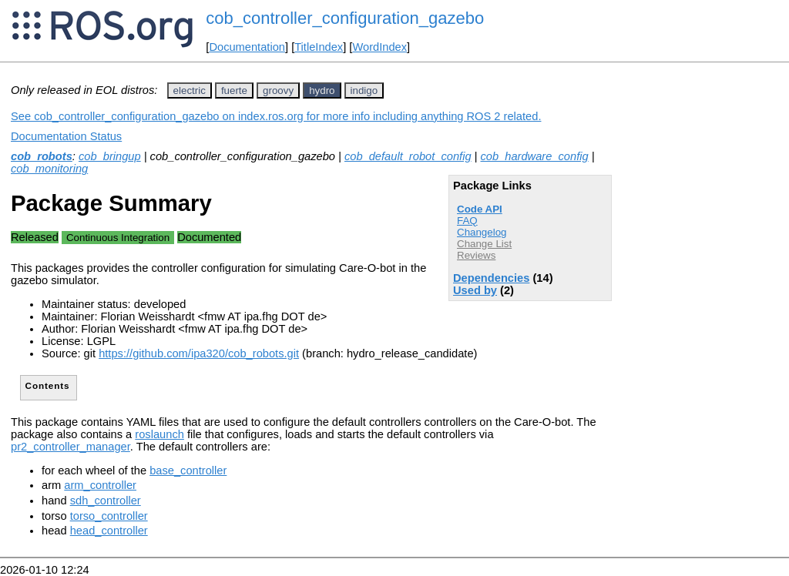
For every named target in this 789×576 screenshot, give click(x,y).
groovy (278, 90)
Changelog (481, 232)
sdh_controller (105, 500)
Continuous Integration (118, 237)
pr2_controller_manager (70, 446)
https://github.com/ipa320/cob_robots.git (199, 353)
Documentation (247, 47)
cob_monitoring (49, 168)
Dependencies (491, 278)
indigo (364, 90)
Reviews (476, 255)
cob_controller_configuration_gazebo (345, 18)
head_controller (109, 530)
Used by (475, 290)
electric (189, 90)
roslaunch (159, 434)
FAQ (467, 220)
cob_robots (41, 156)
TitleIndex (318, 47)
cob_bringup (110, 156)
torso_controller (109, 516)
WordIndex (379, 47)
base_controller (188, 470)
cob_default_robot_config (408, 156)
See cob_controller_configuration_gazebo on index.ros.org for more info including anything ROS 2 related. (276, 116)
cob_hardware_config (535, 156)
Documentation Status (66, 136)
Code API (479, 209)
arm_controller (100, 485)
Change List (484, 243)
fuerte (234, 90)
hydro (321, 90)
